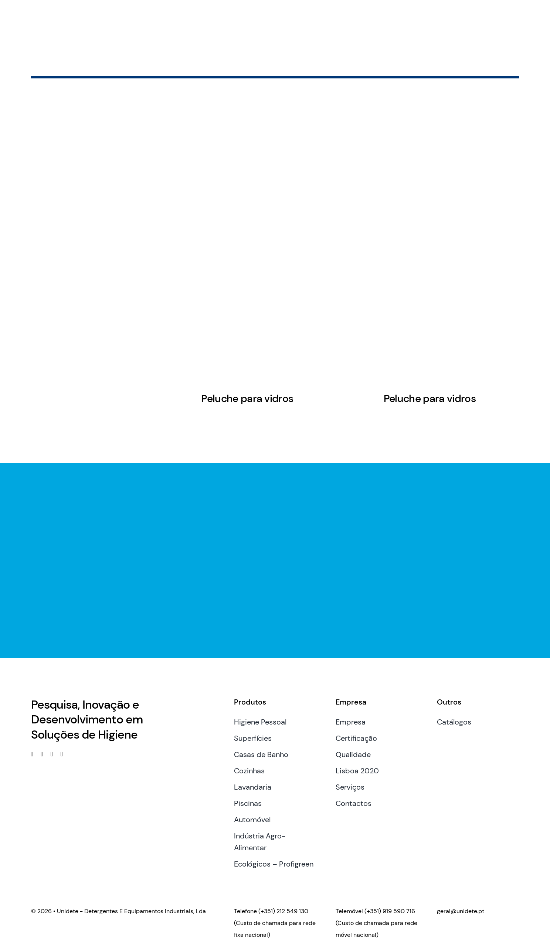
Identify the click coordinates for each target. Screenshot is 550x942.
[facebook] (32, 754)
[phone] (62, 754)
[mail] (52, 754)
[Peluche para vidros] (247, 292)
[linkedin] (42, 754)
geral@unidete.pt (460, 911)
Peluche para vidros (247, 398)
